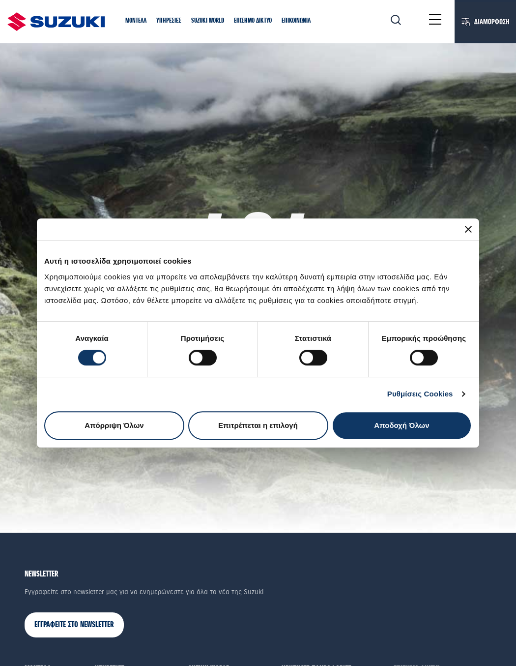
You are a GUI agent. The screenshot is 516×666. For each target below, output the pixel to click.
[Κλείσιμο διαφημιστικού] (468, 229)
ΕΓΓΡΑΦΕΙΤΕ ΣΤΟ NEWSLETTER (74, 625)
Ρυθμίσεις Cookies (420, 394)
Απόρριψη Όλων (114, 425)
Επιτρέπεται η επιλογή (258, 425)
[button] (135, 21)
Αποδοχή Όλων (401, 425)
